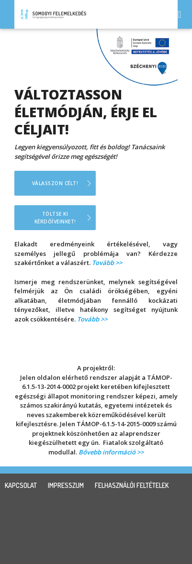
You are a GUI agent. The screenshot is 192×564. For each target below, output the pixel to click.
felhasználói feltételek (132, 485)
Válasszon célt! (55, 183)
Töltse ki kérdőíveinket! (55, 217)
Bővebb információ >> (111, 452)
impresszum (66, 485)
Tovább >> (107, 262)
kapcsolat (21, 485)
